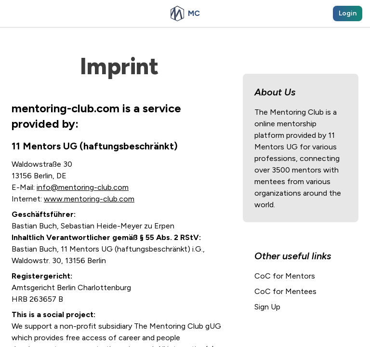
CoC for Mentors (284, 275)
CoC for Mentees (285, 291)
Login (348, 13)
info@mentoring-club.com (83, 187)
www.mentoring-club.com (89, 198)
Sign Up (267, 306)
